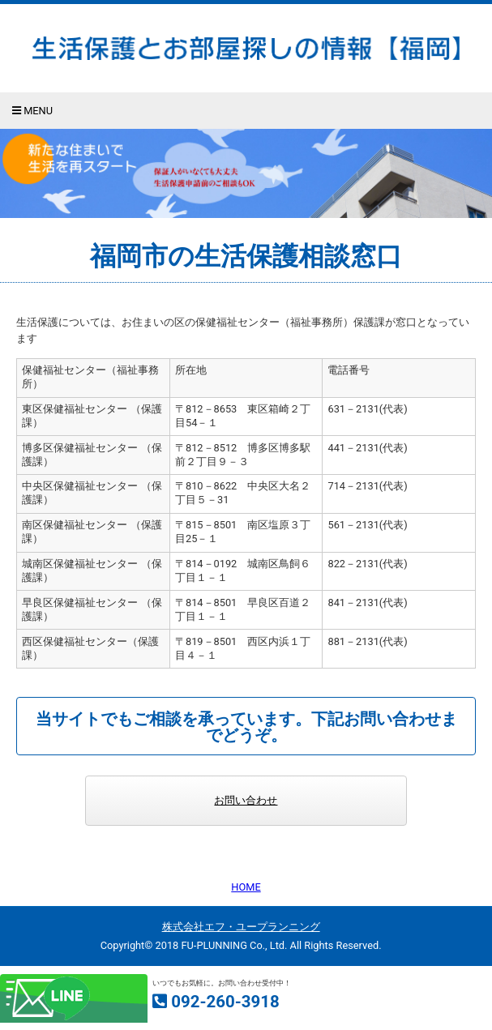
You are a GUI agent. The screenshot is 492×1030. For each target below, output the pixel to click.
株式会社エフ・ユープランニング (241, 927)
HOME (245, 887)
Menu (32, 111)
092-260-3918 (225, 1001)
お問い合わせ (245, 800)
